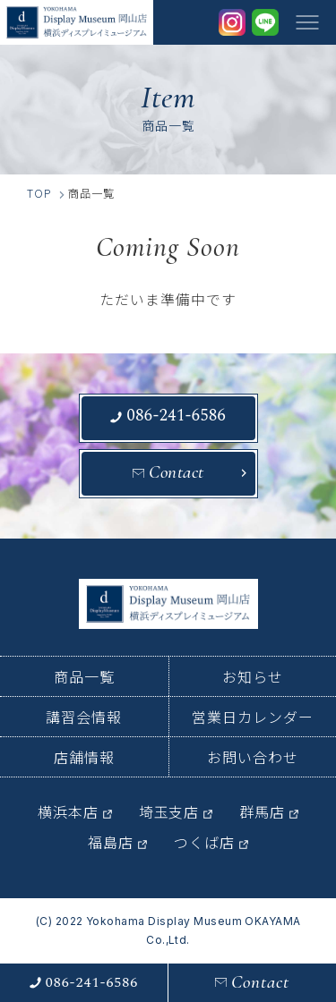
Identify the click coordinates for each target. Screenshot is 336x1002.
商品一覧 (84, 676)
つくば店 (204, 842)
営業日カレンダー (253, 716)
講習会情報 (84, 716)
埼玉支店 (169, 811)
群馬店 (262, 811)
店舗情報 (84, 757)
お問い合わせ (252, 757)
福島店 (111, 842)
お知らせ (252, 676)
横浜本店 (68, 811)
